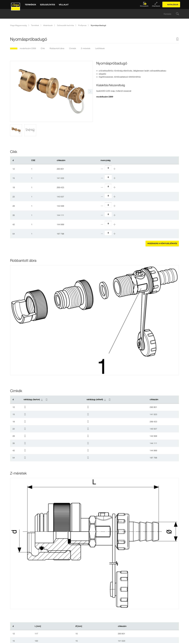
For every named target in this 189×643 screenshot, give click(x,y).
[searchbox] (92, 13)
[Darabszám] (108, 167)
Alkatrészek (48, 25)
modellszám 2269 (28, 48)
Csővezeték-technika (65, 25)
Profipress (82, 25)
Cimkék (72, 48)
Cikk (43, 48)
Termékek (35, 25)
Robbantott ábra (57, 48)
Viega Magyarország (18, 25)
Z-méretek (85, 48)
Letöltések (100, 48)
